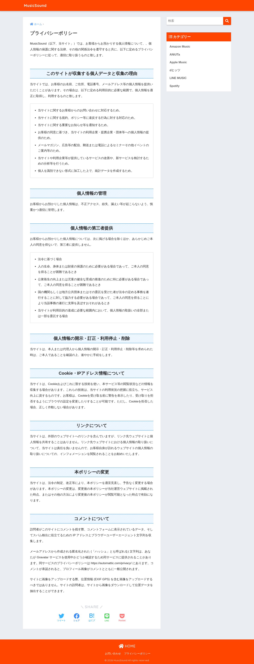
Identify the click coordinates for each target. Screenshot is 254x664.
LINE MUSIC (178, 78)
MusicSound (36, 5)
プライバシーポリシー (137, 653)
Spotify (175, 86)
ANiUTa (175, 54)
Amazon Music (180, 46)
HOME (127, 646)
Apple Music (178, 62)
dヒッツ (175, 70)
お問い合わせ (113, 653)
